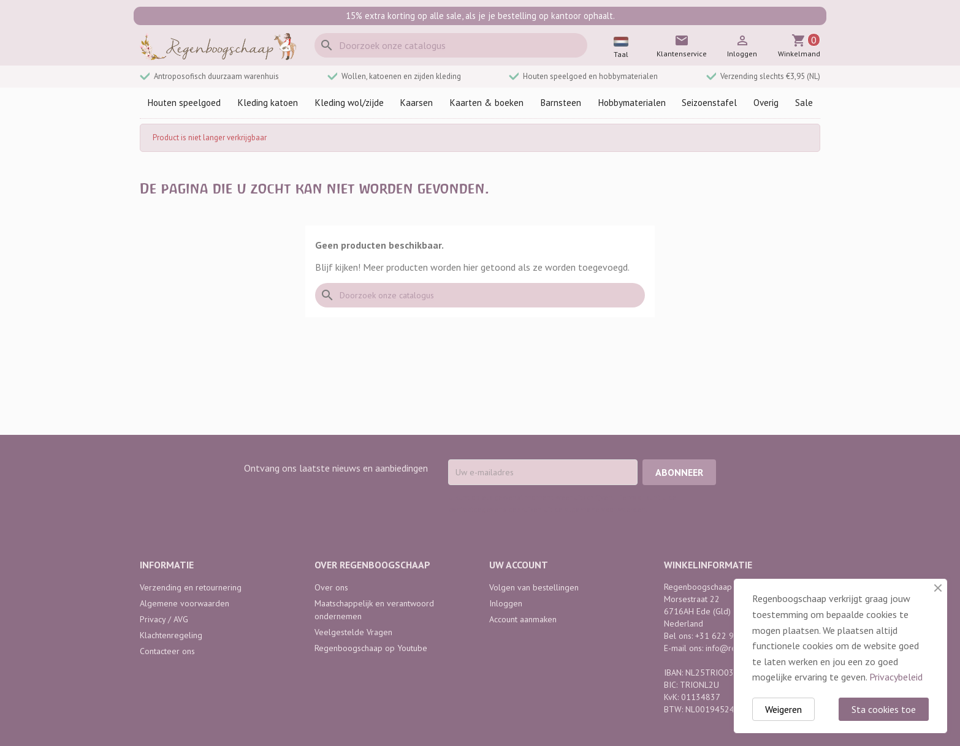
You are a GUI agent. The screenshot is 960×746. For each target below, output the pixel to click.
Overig (766, 102)
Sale (804, 102)
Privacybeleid (896, 677)
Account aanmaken (523, 619)
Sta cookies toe (883, 709)
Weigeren (783, 709)
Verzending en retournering (191, 587)
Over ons (331, 587)
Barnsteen (560, 102)
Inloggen (505, 603)
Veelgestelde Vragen (353, 632)
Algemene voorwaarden (184, 603)
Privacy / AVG (164, 619)
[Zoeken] (450, 45)
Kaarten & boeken (486, 102)
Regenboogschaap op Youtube (370, 648)
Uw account (518, 565)
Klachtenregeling (171, 635)
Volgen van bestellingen (534, 587)
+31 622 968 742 (728, 635)
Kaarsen (416, 102)
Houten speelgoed (184, 102)
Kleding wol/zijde (349, 102)
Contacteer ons (167, 651)
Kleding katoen (267, 102)
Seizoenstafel (709, 102)
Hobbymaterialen (632, 102)
